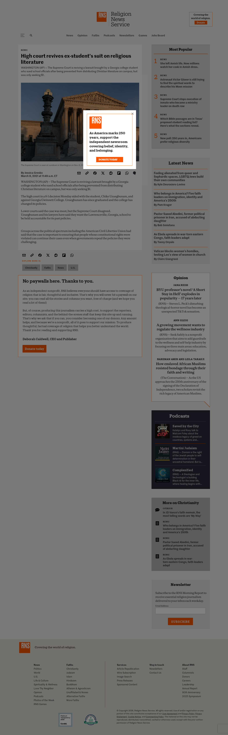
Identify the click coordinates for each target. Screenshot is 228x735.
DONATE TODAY (110, 159)
